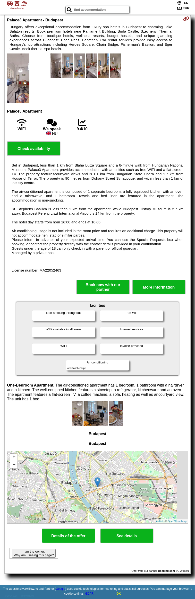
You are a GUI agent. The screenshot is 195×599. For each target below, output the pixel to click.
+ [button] (14, 457)
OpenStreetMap (177, 521)
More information (159, 287)
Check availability (33, 149)
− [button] (14, 464)
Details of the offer (68, 536)
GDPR (89, 593)
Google (60, 588)
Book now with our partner (102, 287)
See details (127, 536)
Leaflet (159, 521)
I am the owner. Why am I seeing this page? (34, 553)
